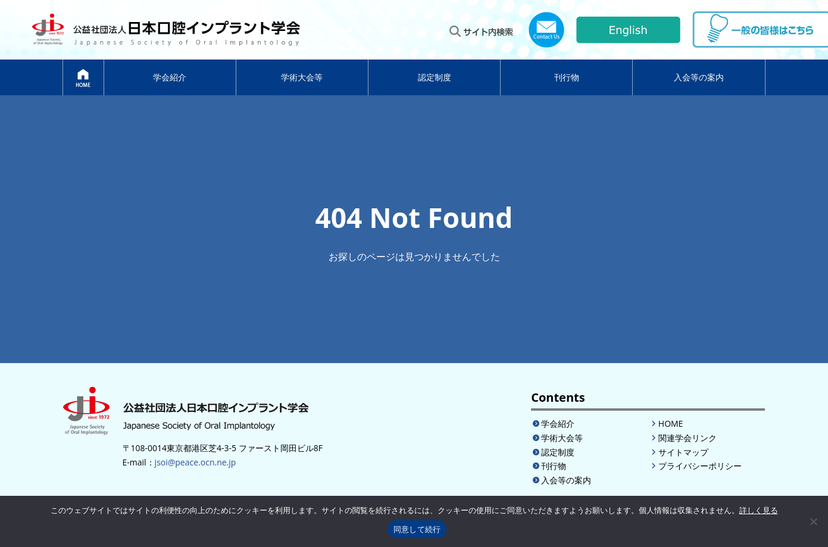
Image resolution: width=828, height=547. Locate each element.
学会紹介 (169, 77)
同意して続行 (417, 529)
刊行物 (566, 77)
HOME (670, 423)
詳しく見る (758, 510)
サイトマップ (683, 452)
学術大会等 (302, 77)
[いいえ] (813, 521)
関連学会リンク (687, 437)
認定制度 (434, 77)
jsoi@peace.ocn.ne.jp (195, 462)
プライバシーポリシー (700, 465)
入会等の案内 (699, 77)
